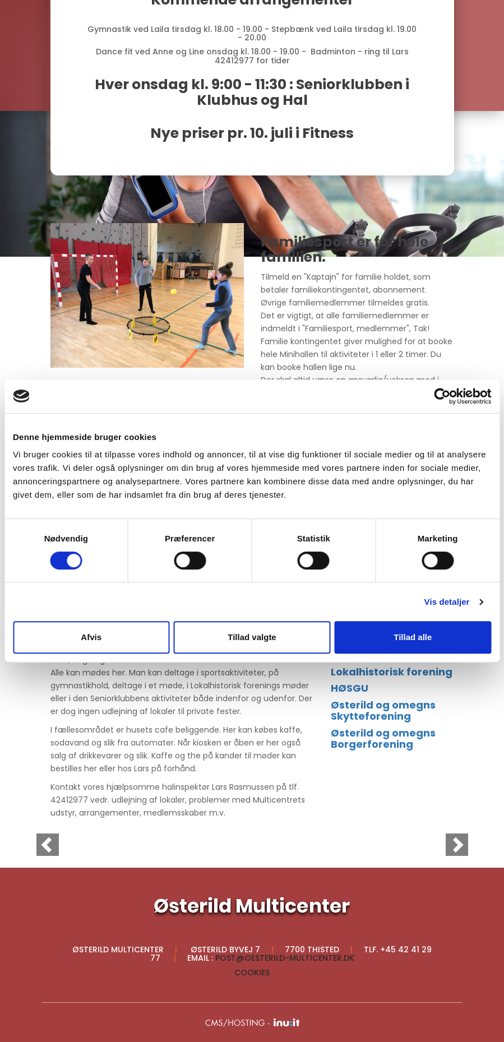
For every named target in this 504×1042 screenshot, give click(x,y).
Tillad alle (413, 637)
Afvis (91, 637)
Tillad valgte (252, 637)
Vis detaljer (447, 601)
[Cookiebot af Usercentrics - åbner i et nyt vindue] (442, 396)
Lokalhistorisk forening (391, 672)
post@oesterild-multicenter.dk (284, 958)
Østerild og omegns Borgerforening (383, 738)
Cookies (252, 972)
